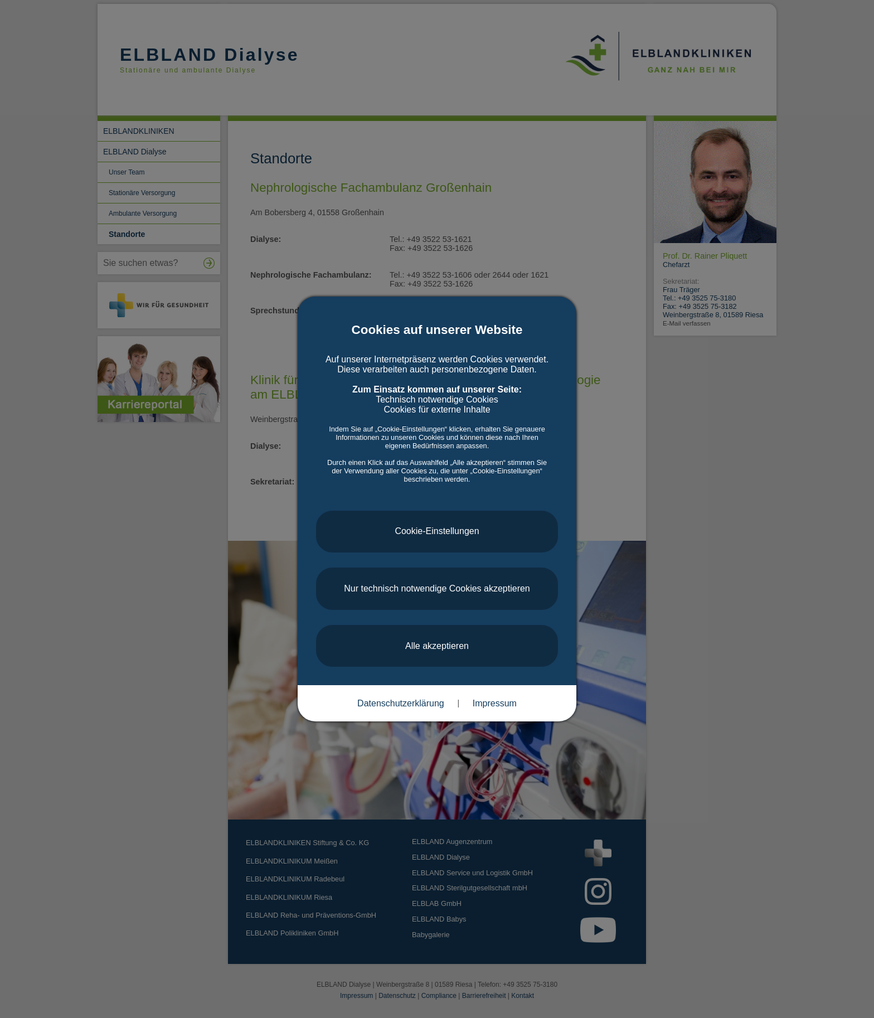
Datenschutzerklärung (400, 703)
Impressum (495, 703)
